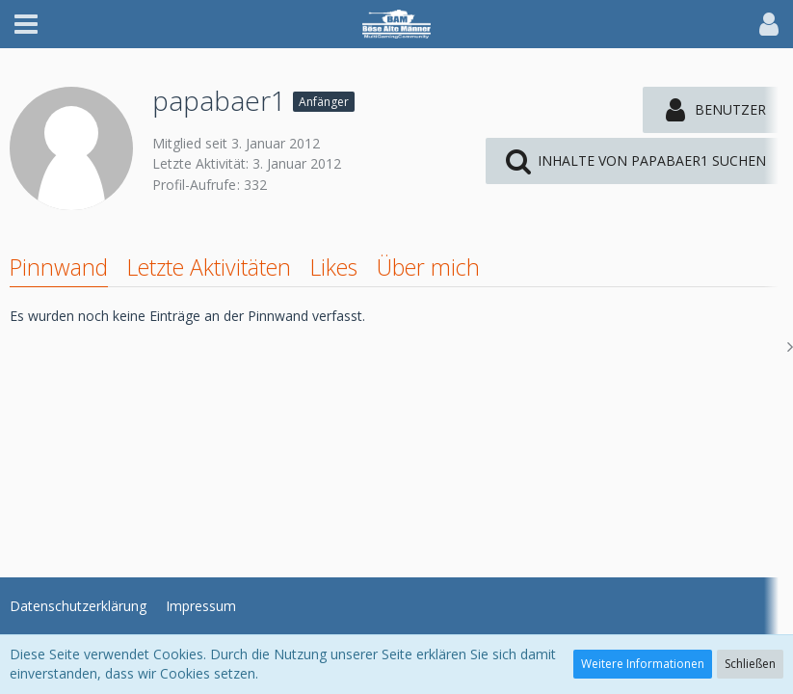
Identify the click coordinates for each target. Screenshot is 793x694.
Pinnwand (59, 267)
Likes (333, 267)
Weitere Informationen (642, 663)
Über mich (428, 267)
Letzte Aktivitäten (209, 267)
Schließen (750, 663)
